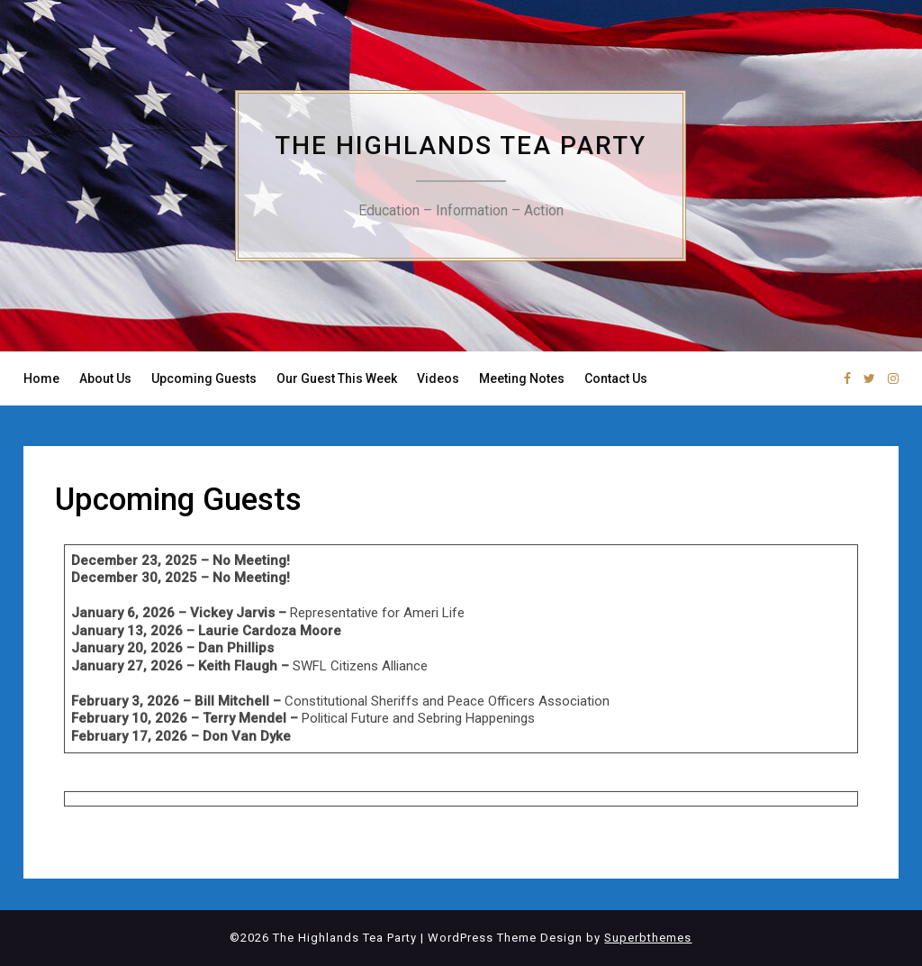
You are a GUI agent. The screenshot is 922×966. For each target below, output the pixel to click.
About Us (105, 378)
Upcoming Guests (204, 378)
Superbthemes (648, 937)
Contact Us (615, 378)
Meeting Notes (522, 378)
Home (41, 378)
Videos (438, 378)
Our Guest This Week (336, 378)
